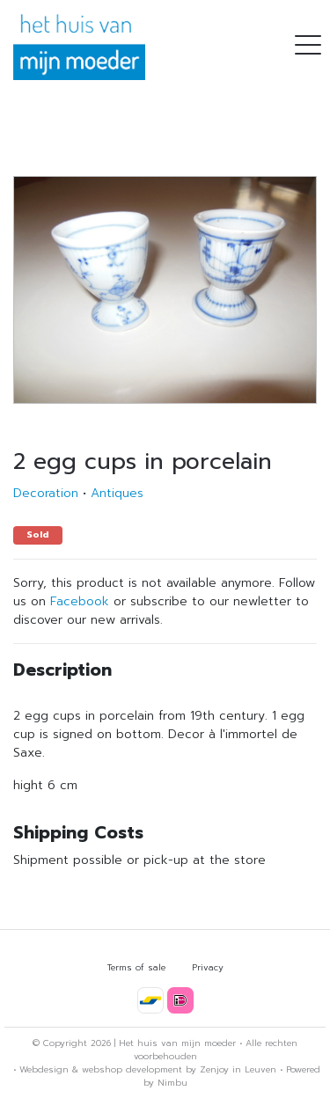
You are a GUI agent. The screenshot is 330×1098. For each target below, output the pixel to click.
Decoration (45, 493)
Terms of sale (136, 967)
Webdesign (44, 1069)
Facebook (79, 601)
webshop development (132, 1069)
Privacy (208, 967)
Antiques (117, 493)
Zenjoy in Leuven (238, 1069)
